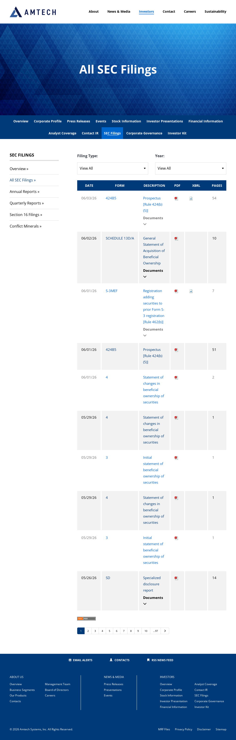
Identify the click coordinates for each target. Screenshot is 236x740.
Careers (190, 11)
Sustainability (215, 11)
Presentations (113, 690)
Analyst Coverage (62, 133)
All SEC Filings (21, 180)
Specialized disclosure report (152, 583)
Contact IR (90, 133)
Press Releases (78, 121)
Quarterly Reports (25, 203)
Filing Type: (87, 155)
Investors (146, 11)
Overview (20, 121)
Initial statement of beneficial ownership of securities (153, 470)
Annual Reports (23, 191)
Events (101, 121)
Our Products (18, 695)
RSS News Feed (162, 660)
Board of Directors (57, 690)
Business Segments (22, 690)
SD (108, 577)
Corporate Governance (144, 133)
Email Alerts (82, 660)
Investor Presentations (165, 121)
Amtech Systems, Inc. (33, 729)
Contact (169, 11)
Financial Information (206, 121)
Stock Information (126, 121)
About (94, 11)
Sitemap (221, 729)
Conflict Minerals (24, 226)
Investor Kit (177, 133)
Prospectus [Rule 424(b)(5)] (152, 204)
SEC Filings (112, 133)
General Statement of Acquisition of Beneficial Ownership (154, 250)
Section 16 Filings (24, 214)
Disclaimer (204, 729)
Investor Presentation (173, 701)
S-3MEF (112, 290)
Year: (160, 155)
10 (146, 631)
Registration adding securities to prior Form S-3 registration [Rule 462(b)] (153, 306)
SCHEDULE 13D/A (120, 238)
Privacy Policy (183, 729)
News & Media (118, 11)
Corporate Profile (48, 121)
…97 (155, 631)
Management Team (57, 684)
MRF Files (164, 729)
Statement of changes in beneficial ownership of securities (153, 389)
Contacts (122, 660)
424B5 (111, 198)
